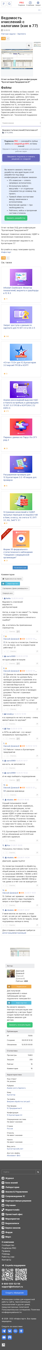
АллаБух (10, 714)
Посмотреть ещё (20, 567)
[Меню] (3, 3)
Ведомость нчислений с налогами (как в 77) (19, 22)
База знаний (11, 1183)
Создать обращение (14, 1293)
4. (3, 728)
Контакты (6, 1260)
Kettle (8, 598)
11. (3, 800)
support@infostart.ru (12, 1286)
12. (3, 845)
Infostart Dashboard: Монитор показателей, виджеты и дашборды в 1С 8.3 (21, 290)
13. (3, 857)
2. (3, 656)
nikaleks (10, 800)
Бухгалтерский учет (15, 1149)
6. (4, 668)
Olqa (8, 728)
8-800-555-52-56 (11, 1284)
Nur (8, 845)
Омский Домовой (11, 639)
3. (3, 714)
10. (4, 785)
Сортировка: (15, 588)
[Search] (21, 1172)
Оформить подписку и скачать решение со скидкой (21, 157)
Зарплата (22, 1088)
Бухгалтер (11, 1095)
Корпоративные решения (18, 1201)
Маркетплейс (12, 1210)
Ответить (12, 631)
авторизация (20, 933)
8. (3, 761)
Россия (10, 1128)
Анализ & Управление (16, 1192)
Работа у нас (8, 1257)
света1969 (10, 656)
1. (3, 598)
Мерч (8, 1237)
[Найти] (38, 1172)
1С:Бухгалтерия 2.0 (14, 1115)
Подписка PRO (9, 1248)
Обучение (10, 1205)
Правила (6, 1251)
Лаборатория (12, 1187)
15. (3, 910)
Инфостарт (6, 252)
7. (4, 636)
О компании (8, 1242)
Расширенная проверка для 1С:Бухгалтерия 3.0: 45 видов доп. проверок (20, 477)
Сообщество (8, 1245)
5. (4, 743)
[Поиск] (9, 3)
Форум (8, 1232)
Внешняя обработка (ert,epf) (18, 1101)
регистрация (8, 933)
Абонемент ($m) (13, 1155)
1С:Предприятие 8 (14, 1108)
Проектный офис (14, 1214)
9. (3, 773)
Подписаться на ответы (12, 579)
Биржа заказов (12, 1228)
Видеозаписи (12, 1223)
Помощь (6, 1254)
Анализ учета (12, 1088)
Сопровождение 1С (15, 1196)
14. (3, 890)
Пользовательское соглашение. (16, 1309)
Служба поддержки (15, 1265)
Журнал (9, 1178)
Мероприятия (12, 1219)
